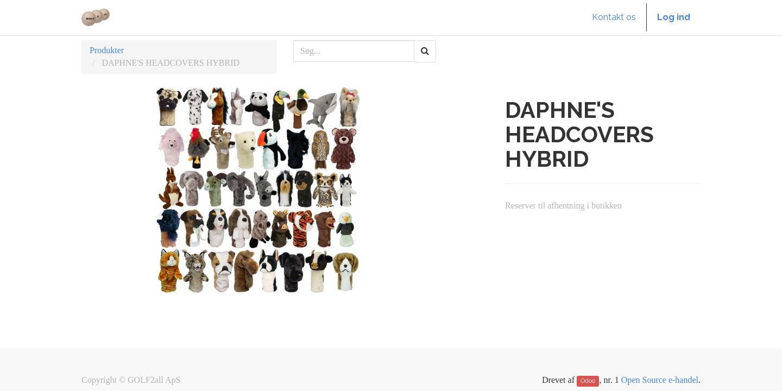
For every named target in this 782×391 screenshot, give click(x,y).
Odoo (588, 380)
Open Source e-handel (659, 379)
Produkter (107, 50)
